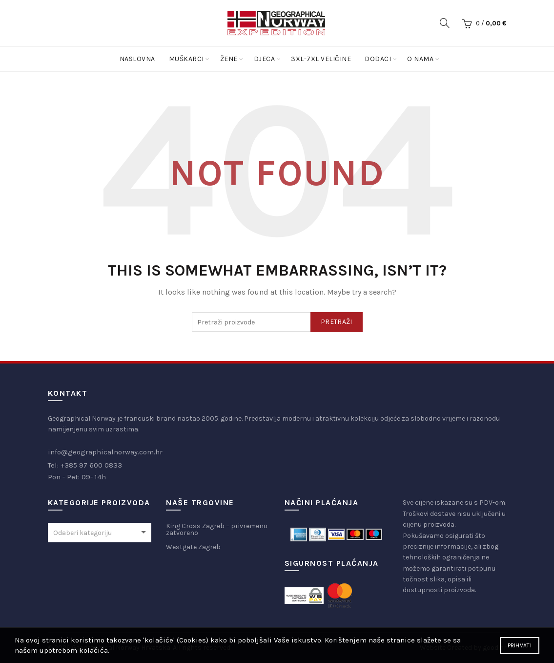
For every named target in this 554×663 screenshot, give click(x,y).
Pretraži (336, 322)
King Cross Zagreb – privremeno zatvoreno (216, 529)
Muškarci (186, 59)
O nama (420, 59)
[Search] (444, 23)
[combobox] (100, 532)
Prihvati (520, 645)
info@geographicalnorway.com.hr (105, 452)
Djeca (264, 59)
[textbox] (99, 533)
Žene (229, 59)
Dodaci (378, 59)
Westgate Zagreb (193, 547)
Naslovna (137, 59)
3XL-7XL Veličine (321, 59)
